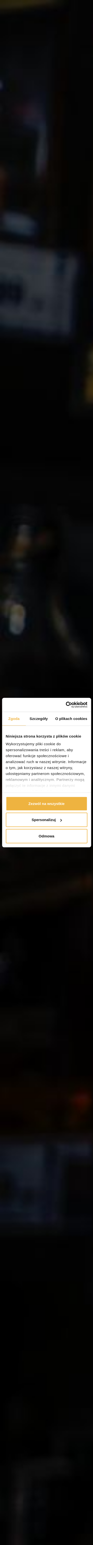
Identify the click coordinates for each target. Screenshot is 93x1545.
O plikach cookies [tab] (71, 718)
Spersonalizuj (46, 820)
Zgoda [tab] (14, 718)
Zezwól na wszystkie (47, 803)
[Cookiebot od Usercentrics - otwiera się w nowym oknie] (66, 705)
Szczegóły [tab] (39, 718)
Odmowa (46, 836)
